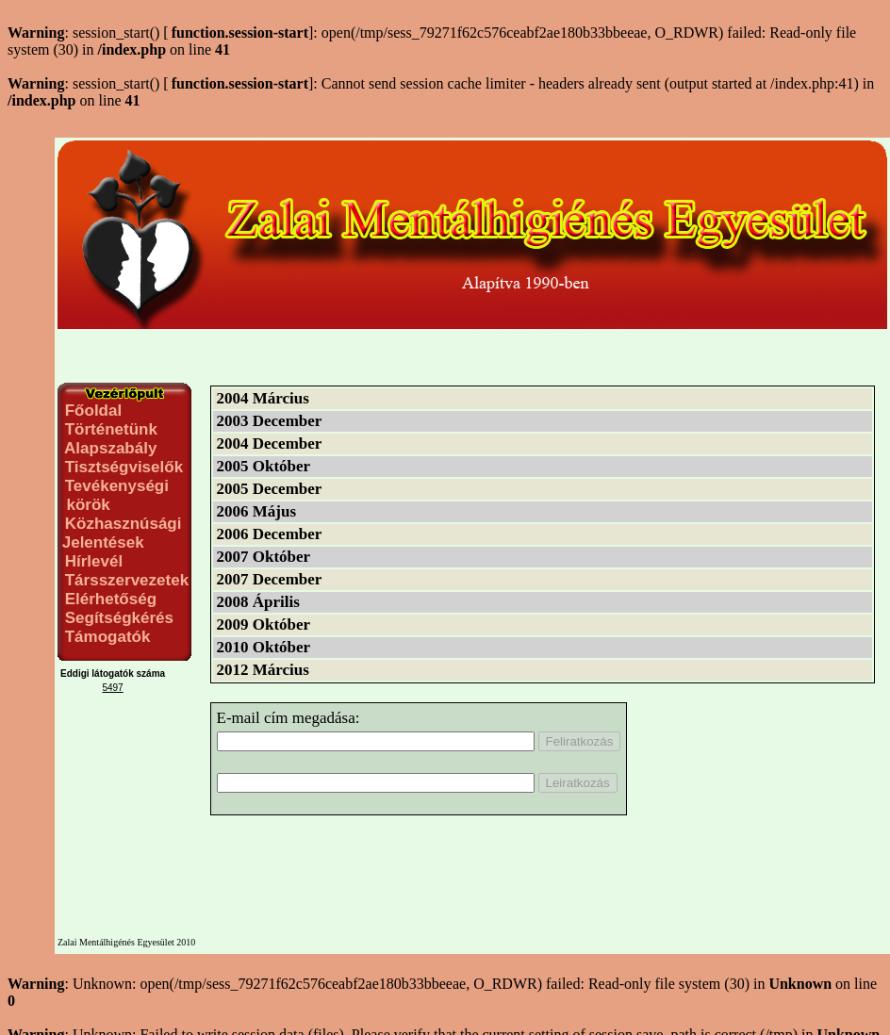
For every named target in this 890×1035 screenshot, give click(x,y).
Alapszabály (108, 448)
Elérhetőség (108, 599)
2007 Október (264, 557)
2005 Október (264, 466)
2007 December (269, 579)
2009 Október (264, 624)
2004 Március (263, 398)
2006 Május (257, 511)
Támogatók (105, 637)
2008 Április (258, 602)
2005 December (269, 489)
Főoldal (91, 410)
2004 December (269, 443)
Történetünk (108, 429)
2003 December (269, 421)
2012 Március (263, 670)
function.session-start (240, 33)
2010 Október (264, 647)
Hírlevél (91, 561)
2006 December (269, 534)
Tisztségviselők (121, 467)
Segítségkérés (116, 618)
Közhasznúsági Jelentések (119, 533)
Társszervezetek (124, 580)
